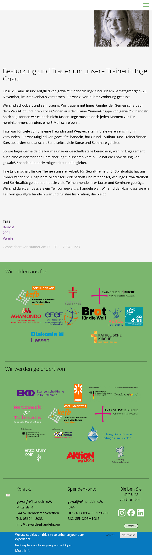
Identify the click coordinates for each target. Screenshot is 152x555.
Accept (110, 535)
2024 (6, 232)
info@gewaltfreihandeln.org (38, 524)
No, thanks (128, 535)
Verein (8, 238)
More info (22, 550)
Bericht (8, 227)
